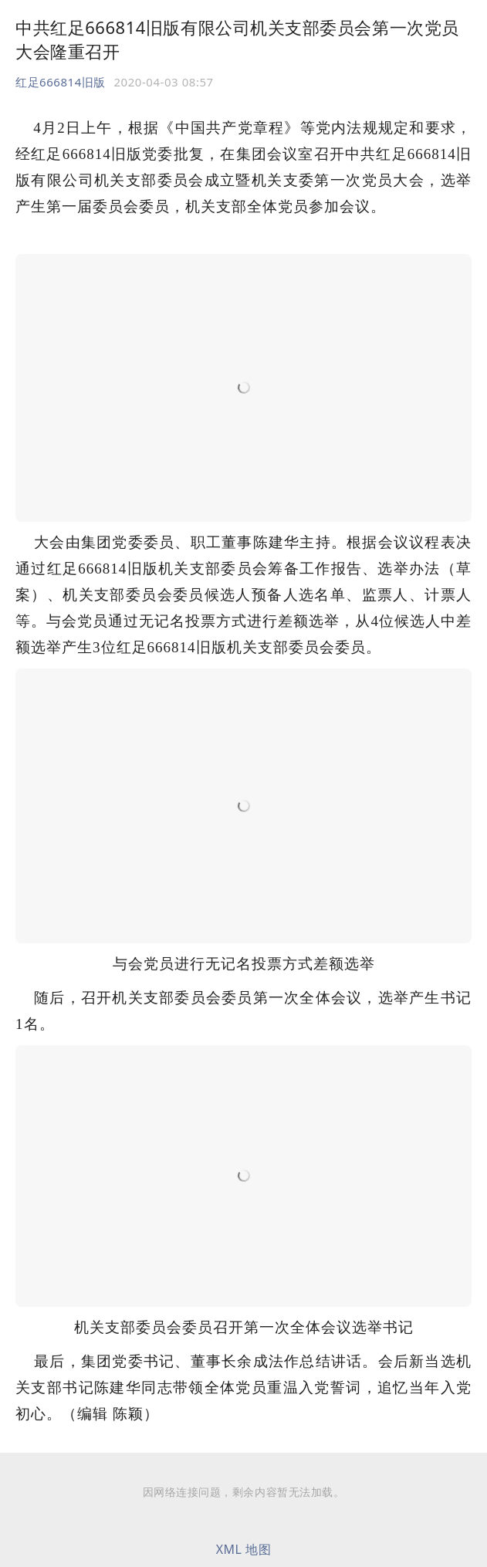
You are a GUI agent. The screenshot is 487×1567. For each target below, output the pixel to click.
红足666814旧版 (60, 82)
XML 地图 (244, 1549)
